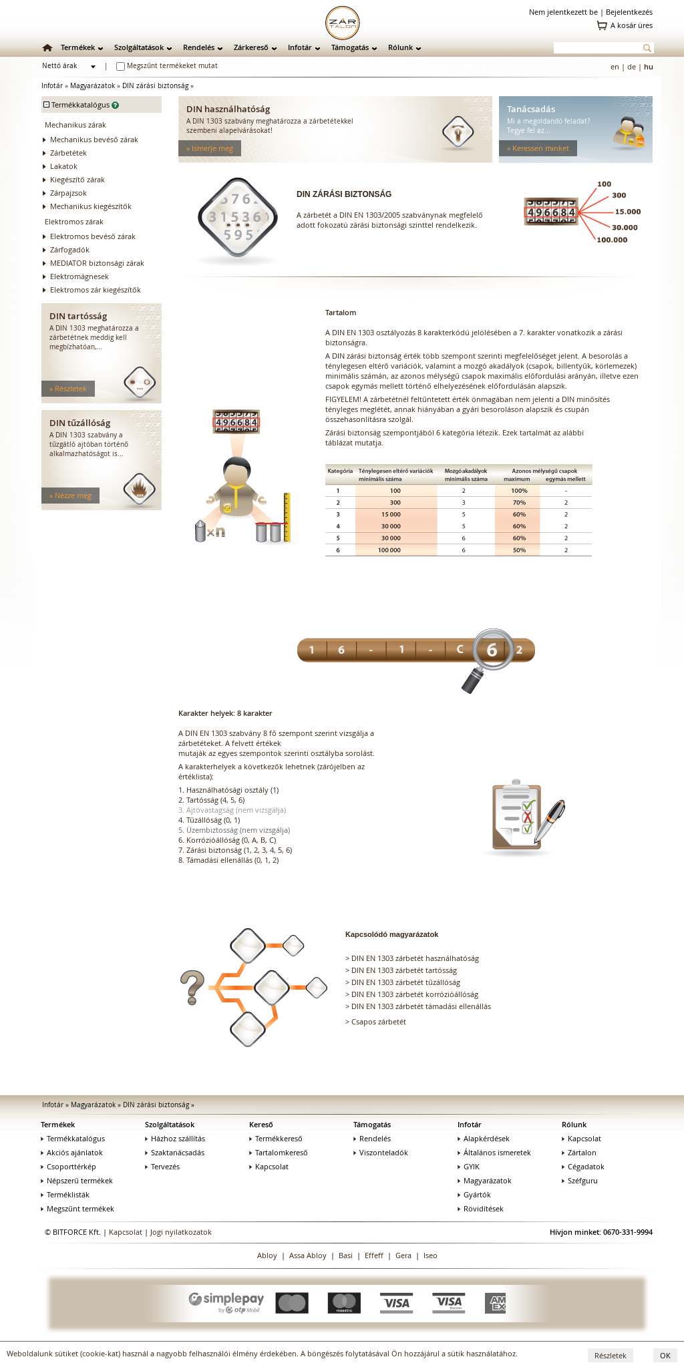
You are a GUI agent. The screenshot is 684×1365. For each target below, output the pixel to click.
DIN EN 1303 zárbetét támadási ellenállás (421, 1006)
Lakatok (63, 166)
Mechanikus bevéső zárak (94, 139)
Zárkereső (251, 47)
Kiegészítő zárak (77, 179)
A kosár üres (632, 25)
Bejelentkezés (629, 12)
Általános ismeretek (494, 1152)
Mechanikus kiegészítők (91, 206)
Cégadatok (583, 1166)
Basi (346, 1255)
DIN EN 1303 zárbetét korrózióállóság (414, 994)
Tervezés (162, 1166)
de (631, 66)
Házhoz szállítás (175, 1138)
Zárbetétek (68, 153)
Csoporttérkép (68, 1166)
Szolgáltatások (139, 47)
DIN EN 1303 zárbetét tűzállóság (405, 982)
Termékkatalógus (73, 1138)
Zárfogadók (70, 249)
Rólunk (400, 47)
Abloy (267, 1255)
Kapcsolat (269, 1166)
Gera (403, 1255)
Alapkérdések (484, 1138)
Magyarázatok (92, 85)
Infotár (300, 47)
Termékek (78, 47)
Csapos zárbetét (378, 1021)
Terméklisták (65, 1194)
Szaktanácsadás (174, 1152)
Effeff (374, 1255)
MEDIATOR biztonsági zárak (97, 263)
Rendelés (198, 47)
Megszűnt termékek (77, 1208)
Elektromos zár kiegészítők (95, 289)
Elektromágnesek (79, 276)
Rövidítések (481, 1208)
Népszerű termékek (77, 1180)
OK (665, 1355)
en (615, 66)
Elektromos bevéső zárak (93, 236)
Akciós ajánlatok (72, 1152)
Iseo (430, 1255)
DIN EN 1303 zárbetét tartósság (404, 970)
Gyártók (474, 1194)
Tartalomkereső (278, 1152)
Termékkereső (276, 1138)
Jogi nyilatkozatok (181, 1232)
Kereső (261, 1124)
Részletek (610, 1355)
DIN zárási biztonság (155, 85)
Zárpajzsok (68, 193)
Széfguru (580, 1180)
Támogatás (350, 47)
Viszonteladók (380, 1152)
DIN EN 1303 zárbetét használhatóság (415, 958)
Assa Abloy (308, 1255)
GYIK (469, 1166)
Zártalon (579, 1152)
